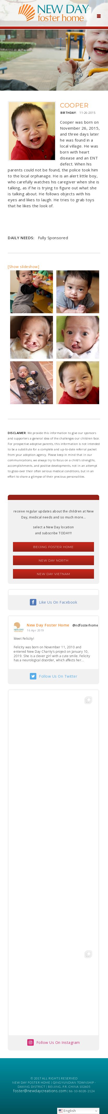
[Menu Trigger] (99, 15)
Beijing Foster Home (53, 547)
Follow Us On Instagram (58, 1042)
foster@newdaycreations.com (39, 1090)
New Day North (54, 560)
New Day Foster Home (48, 625)
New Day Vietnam (53, 574)
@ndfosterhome (85, 625)
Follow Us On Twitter (58, 676)
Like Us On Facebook (58, 602)
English (67, 1110)
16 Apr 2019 (35, 630)
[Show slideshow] (23, 266)
